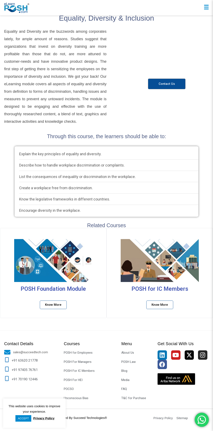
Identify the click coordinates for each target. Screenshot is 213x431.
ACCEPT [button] (23, 418)
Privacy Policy (44, 418)
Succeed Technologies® (90, 418)
